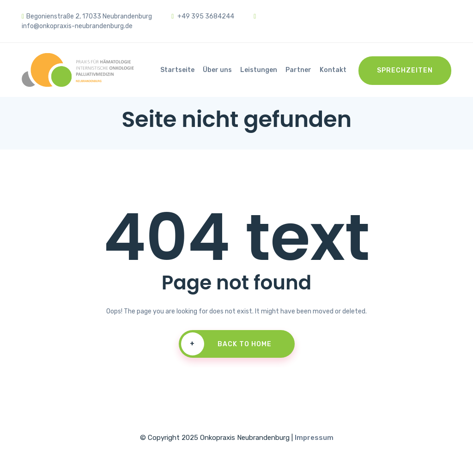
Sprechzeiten (405, 70)
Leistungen (258, 70)
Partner (298, 70)
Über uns (217, 70)
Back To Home (226, 343)
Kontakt (333, 70)
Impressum (314, 437)
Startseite (177, 70)
